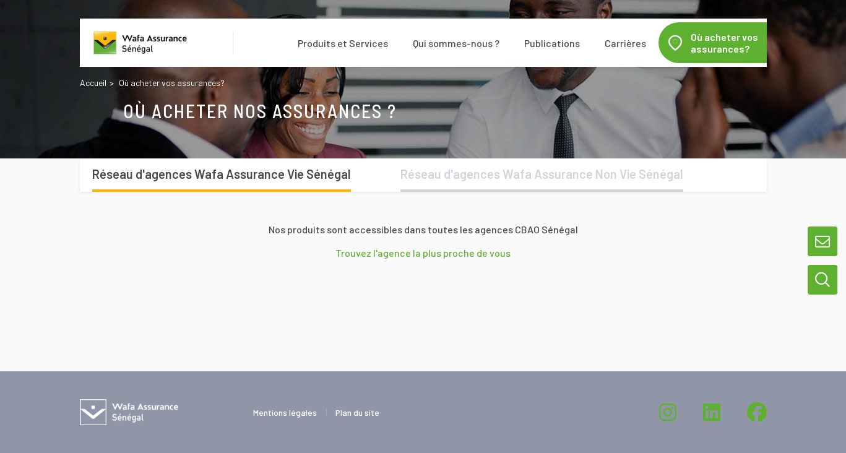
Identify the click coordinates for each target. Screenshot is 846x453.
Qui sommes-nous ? (456, 43)
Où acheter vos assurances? (724, 42)
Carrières (625, 43)
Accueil (93, 82)
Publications (552, 43)
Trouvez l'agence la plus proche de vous (423, 253)
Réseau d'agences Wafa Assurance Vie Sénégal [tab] (221, 173)
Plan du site (357, 412)
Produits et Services (343, 43)
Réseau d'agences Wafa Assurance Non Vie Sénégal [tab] (541, 173)
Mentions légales (285, 412)
